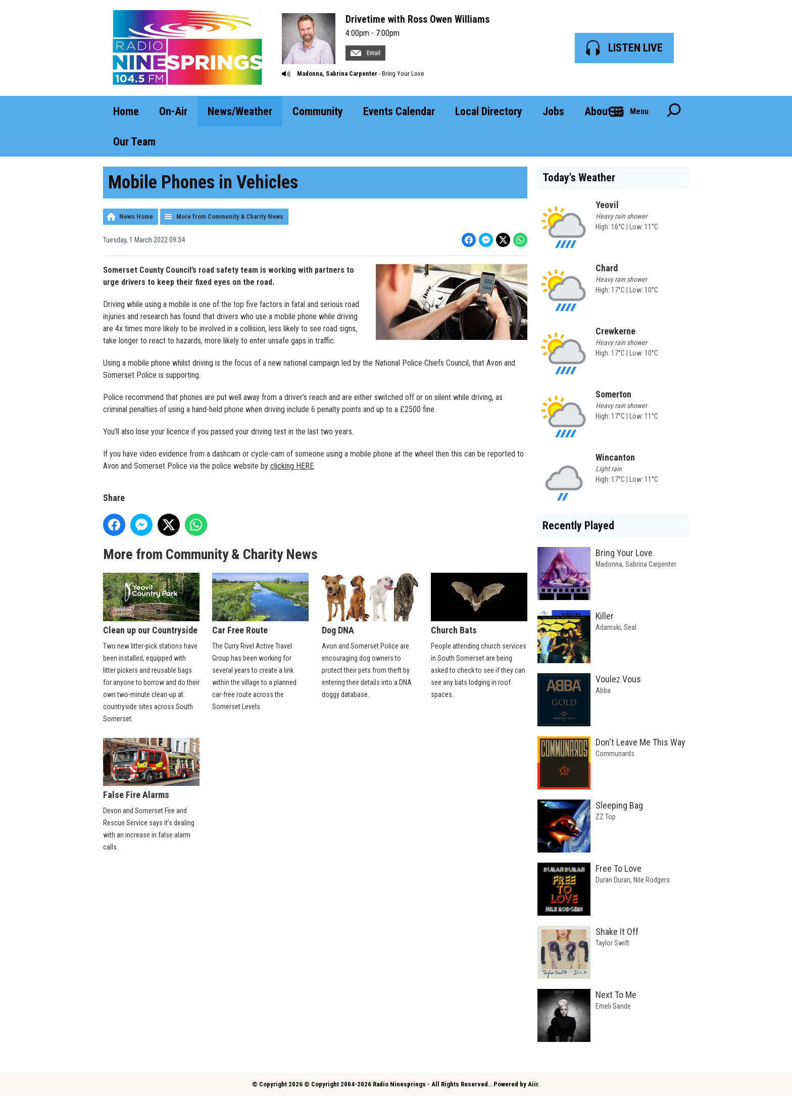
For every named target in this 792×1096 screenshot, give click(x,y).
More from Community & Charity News (229, 216)
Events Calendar (399, 111)
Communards (615, 754)
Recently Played (578, 525)
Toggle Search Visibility (674, 111)
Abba (603, 690)
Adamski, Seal (616, 627)
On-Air (173, 111)
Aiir (533, 1084)
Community (317, 111)
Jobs (553, 111)
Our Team (134, 141)
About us (604, 111)
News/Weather (240, 111)
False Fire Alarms (151, 769)
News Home (136, 216)
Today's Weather (578, 177)
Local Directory (488, 111)
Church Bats (479, 604)
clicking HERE (292, 466)
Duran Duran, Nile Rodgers (633, 880)
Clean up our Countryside (151, 604)
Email (365, 53)
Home (126, 111)
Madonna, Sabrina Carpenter (337, 73)
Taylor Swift (612, 943)
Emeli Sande (613, 1006)
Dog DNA (370, 604)
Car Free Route (260, 604)
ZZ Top (606, 817)
